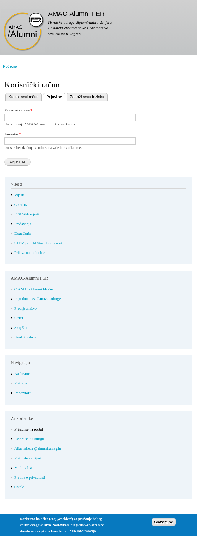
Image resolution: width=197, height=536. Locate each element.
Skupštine (21, 328)
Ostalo (19, 487)
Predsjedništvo (25, 308)
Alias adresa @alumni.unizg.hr (37, 448)
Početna (10, 66)
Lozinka (12, 134)
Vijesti (19, 195)
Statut (18, 318)
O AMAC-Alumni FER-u (33, 289)
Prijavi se (52, 96)
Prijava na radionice (29, 253)
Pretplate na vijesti (28, 458)
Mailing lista (24, 468)
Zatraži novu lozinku (87, 97)
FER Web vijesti (26, 214)
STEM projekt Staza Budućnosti (39, 243)
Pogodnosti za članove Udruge (37, 299)
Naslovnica (23, 374)
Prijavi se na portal (28, 429)
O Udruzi (21, 205)
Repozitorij (23, 393)
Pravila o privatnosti (29, 477)
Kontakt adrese (25, 337)
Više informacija (82, 533)
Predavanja (22, 224)
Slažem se (163, 524)
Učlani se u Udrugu (29, 439)
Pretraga (20, 383)
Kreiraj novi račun (23, 97)
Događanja (22, 233)
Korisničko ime (18, 110)
